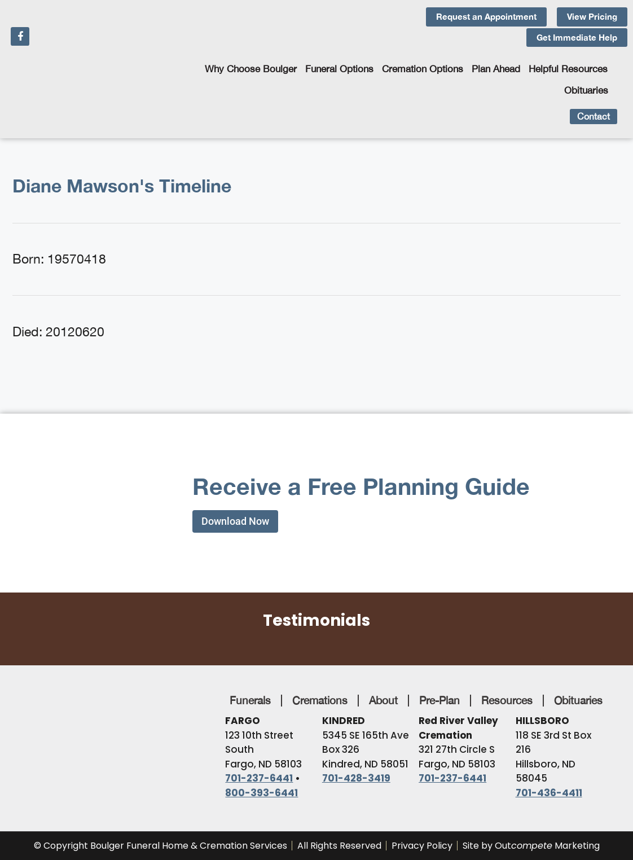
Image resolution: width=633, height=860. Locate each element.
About (383, 700)
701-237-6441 (259, 778)
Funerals (250, 700)
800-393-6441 (261, 793)
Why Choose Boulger (251, 68)
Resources (507, 700)
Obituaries (586, 90)
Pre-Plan (439, 700)
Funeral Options (339, 68)
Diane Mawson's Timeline (121, 185)
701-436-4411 (549, 793)
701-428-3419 (356, 778)
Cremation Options (422, 68)
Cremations (320, 700)
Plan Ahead (496, 68)
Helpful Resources (568, 68)
